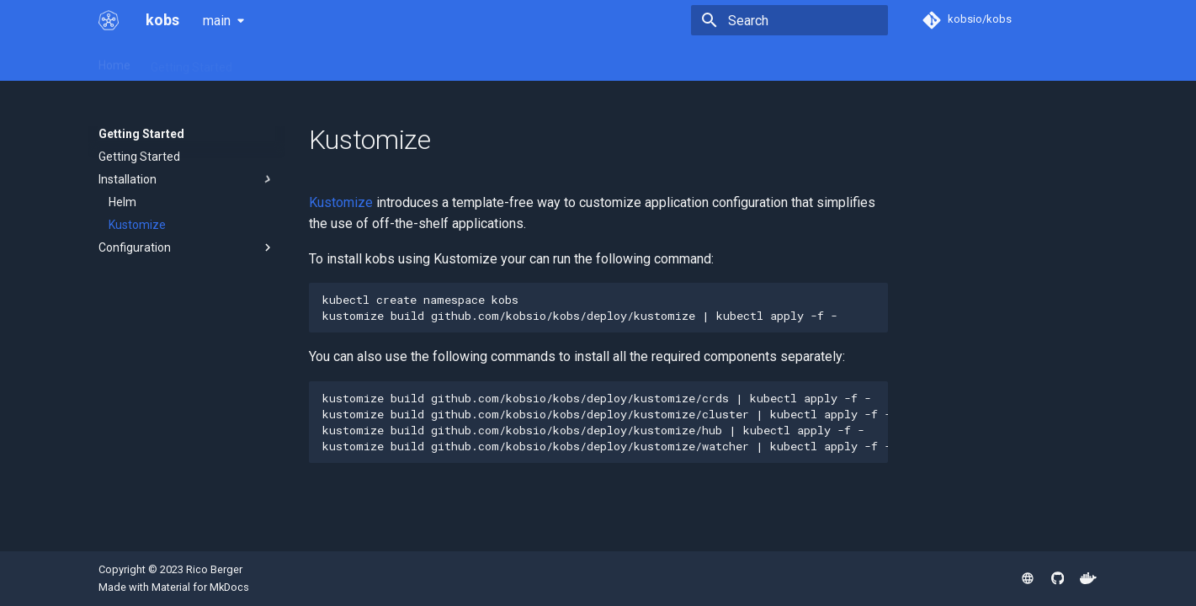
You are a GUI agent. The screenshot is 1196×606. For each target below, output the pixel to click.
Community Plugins (440, 61)
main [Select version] (217, 21)
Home (114, 61)
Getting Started (191, 61)
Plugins (348, 61)
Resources (280, 61)
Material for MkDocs (200, 587)
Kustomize (341, 202)
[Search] (789, 20)
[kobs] (108, 20)
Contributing (544, 61)
